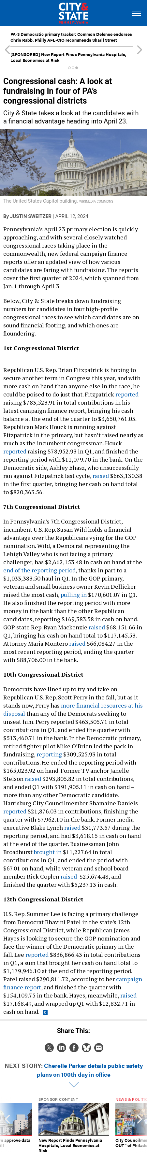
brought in (48, 852)
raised (101, 476)
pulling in (74, 594)
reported (127, 394)
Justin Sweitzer (30, 216)
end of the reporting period (39, 570)
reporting (49, 754)
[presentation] (7, 1125)
